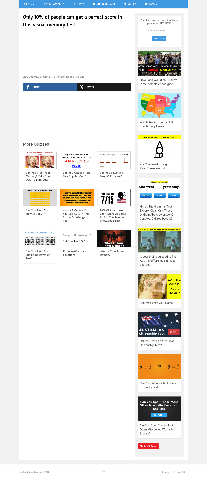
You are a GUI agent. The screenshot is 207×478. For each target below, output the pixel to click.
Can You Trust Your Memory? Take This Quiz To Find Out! (38, 176)
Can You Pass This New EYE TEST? (37, 211)
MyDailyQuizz (26, 472)
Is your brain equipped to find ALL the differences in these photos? (158, 260)
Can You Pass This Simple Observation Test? (38, 254)
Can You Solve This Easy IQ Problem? (112, 174)
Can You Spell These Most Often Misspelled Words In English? (157, 429)
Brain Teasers (104, 3)
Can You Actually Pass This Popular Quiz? (77, 174)
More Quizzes (148, 446)
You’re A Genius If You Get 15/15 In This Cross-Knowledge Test (76, 215)
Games (150, 3)
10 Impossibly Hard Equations (75, 252)
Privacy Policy (180, 472)
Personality (54, 3)
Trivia (78, 3)
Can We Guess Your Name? (157, 303)
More (129, 3)
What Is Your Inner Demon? (112, 252)
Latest (30, 3)
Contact (165, 472)
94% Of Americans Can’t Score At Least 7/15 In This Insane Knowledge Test (113, 215)
